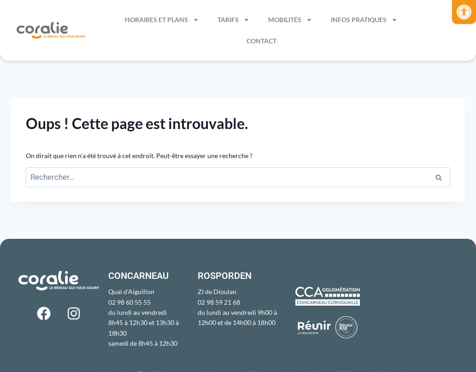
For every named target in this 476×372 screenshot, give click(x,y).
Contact (261, 41)
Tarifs (233, 20)
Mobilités (290, 20)
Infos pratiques (364, 20)
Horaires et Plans (162, 20)
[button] (464, 12)
